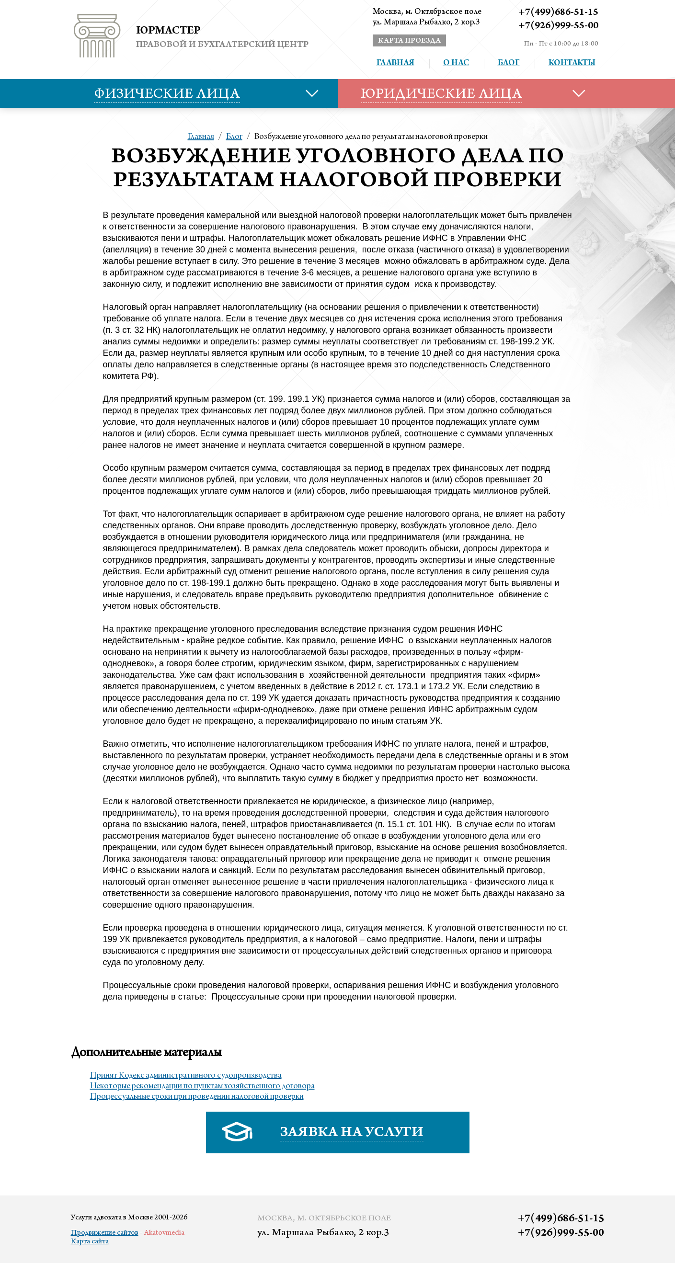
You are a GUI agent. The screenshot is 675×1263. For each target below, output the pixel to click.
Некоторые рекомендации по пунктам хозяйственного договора (202, 1086)
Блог (509, 63)
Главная (395, 63)
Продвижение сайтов (104, 1233)
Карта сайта (90, 1242)
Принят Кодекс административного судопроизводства (186, 1076)
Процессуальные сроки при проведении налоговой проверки (197, 1097)
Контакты (572, 63)
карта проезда (409, 41)
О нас (456, 63)
